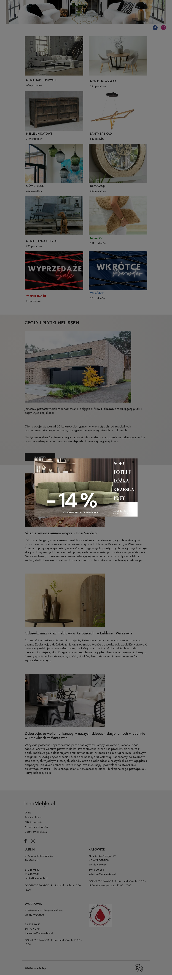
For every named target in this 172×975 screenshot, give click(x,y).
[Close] (133, 462)
